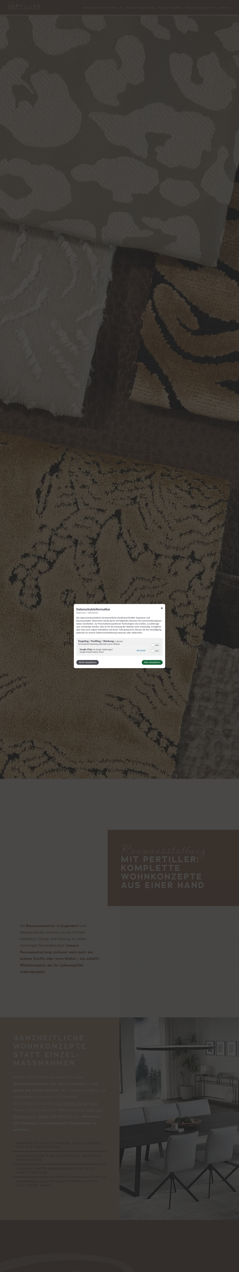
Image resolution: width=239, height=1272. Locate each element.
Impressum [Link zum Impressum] (81, 612)
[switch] (155, 645)
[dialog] (119, 636)
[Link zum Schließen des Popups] (162, 608)
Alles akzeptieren (152, 662)
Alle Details (141, 651)
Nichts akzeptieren (87, 662)
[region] (119, 647)
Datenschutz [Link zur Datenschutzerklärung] (93, 612)
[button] (152, 645)
